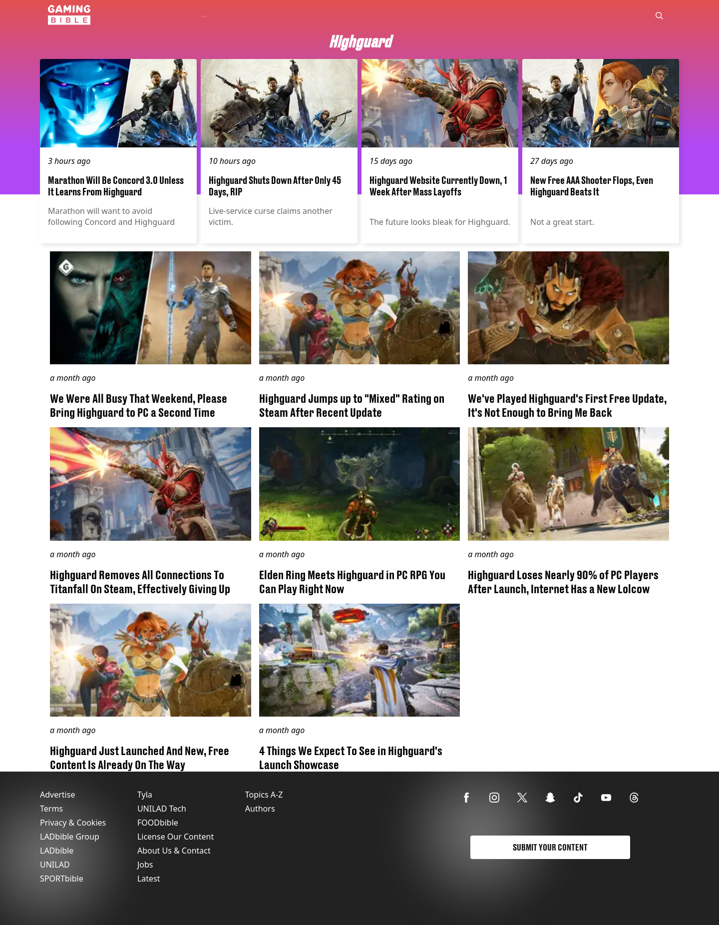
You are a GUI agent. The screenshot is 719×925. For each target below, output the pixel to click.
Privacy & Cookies (73, 822)
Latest (148, 878)
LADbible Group (69, 836)
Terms (51, 808)
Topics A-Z (264, 794)
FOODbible (157, 822)
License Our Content (175, 836)
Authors (260, 808)
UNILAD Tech (161, 808)
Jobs (145, 864)
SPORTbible (61, 878)
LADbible (56, 850)
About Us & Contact (174, 850)
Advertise (57, 794)
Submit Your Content (550, 847)
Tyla (144, 794)
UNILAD (55, 864)
